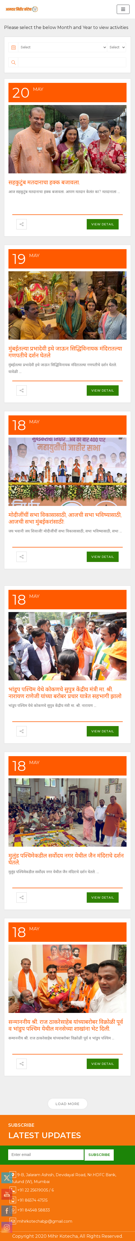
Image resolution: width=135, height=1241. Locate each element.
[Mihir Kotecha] (21, 9)
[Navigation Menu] (123, 9)
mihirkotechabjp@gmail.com (44, 1221)
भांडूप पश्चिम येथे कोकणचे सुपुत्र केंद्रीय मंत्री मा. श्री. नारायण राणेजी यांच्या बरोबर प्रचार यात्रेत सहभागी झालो (64, 693)
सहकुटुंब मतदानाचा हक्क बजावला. (44, 182)
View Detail (102, 224)
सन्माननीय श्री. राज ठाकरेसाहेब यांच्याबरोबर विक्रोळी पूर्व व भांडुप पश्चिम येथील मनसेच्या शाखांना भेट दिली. (65, 1025)
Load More (68, 1104)
